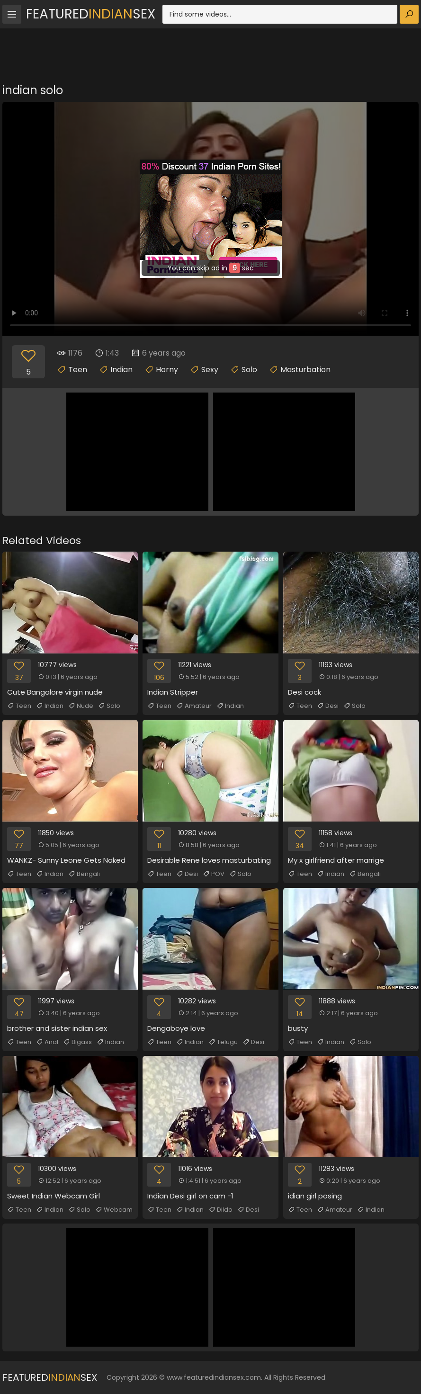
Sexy (209, 369)
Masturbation (305, 369)
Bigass (77, 1042)
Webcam (114, 1209)
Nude (80, 706)
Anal (47, 1042)
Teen (77, 369)
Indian (121, 369)
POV (213, 874)
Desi (328, 706)
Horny (167, 369)
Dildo (220, 1209)
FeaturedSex (90, 14)
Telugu (223, 1042)
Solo (249, 369)
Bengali (84, 874)
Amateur (194, 706)
